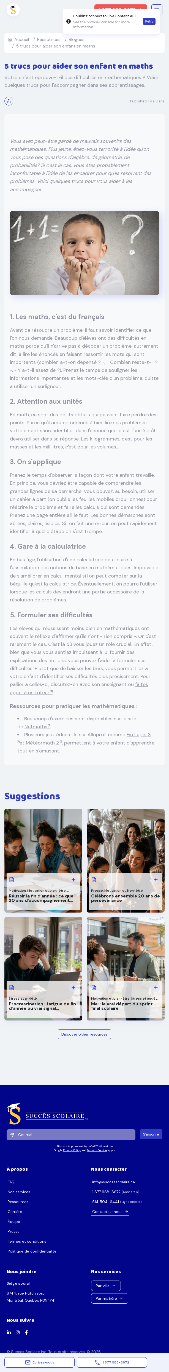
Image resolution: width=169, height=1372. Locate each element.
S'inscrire (151, 1134)
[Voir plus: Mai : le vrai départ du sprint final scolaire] (155, 987)
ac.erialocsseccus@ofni (113, 1181)
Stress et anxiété (23, 998)
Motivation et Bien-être (123, 890)
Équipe (14, 1221)
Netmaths (35, 726)
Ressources (18, 1201)
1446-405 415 (105, 1201)
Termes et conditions (27, 1241)
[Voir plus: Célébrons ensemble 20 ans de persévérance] (155, 879)
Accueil (18, 39)
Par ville (106, 1285)
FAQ (11, 1181)
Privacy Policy (72, 1150)
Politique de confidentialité (32, 1251)
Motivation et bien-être (46, 890)
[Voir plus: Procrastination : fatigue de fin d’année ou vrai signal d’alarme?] (73, 987)
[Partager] (8, 101)
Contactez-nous (110, 1211)
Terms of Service (97, 1150)
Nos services (19, 1191)
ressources (49, 39)
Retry (149, 21)
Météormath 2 (42, 743)
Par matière (110, 1298)
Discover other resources (84, 1034)
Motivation (17, 890)
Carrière (15, 1211)
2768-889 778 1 (106, 1191)
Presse (97, 890)
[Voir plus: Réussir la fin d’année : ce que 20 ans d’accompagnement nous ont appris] (73, 879)
